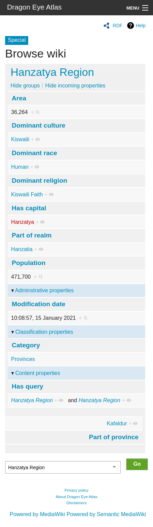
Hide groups (25, 85)
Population (29, 262)
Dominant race (34, 153)
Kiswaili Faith (27, 194)
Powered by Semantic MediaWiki (106, 514)
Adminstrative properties (44, 290)
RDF (118, 25)
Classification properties (44, 332)
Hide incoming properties (75, 85)
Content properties (37, 373)
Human (20, 167)
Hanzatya (22, 222)
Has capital (29, 208)
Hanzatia (22, 249)
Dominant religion (39, 180)
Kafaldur (117, 423)
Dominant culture (39, 125)
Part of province (113, 437)
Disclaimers (76, 503)
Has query (28, 386)
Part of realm (32, 235)
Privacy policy (77, 490)
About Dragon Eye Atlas (77, 497)
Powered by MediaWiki (37, 514)
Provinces (23, 359)
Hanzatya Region (52, 72)
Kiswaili (20, 139)
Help (141, 25)
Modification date (39, 304)
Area (19, 98)
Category (26, 345)
